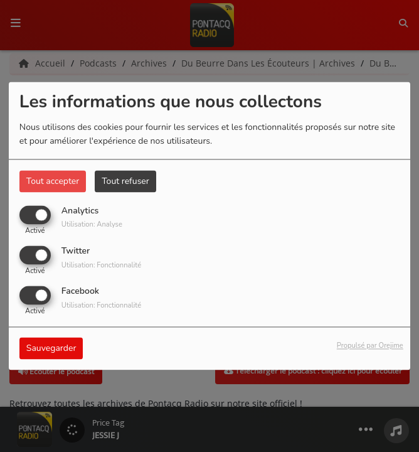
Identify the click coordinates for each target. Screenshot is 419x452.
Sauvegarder (51, 349)
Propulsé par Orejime (370, 346)
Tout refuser (125, 181)
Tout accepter (52, 181)
